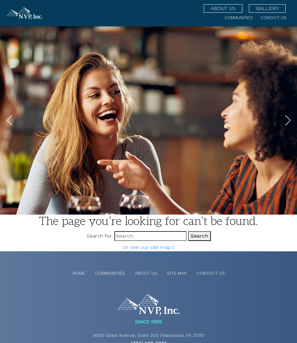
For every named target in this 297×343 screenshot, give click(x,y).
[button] (287, 120)
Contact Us (274, 17)
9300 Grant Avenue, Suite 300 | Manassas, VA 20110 (148, 335)
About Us (223, 8)
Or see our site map (148, 247)
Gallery (267, 8)
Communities (239, 17)
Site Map (177, 273)
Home (78, 273)
